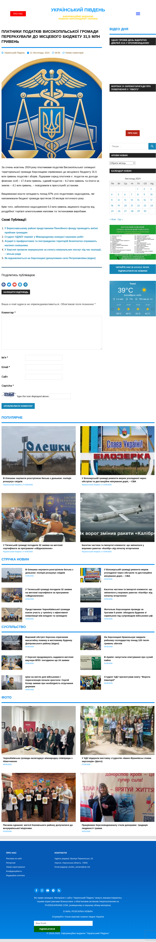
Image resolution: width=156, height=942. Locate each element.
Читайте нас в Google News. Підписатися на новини (133, 269)
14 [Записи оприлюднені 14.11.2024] (132, 199)
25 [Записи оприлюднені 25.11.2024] (112, 211)
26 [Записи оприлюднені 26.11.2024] (119, 211)
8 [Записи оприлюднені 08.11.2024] (138, 194)
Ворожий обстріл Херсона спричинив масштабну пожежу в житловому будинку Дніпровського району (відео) (48, 640)
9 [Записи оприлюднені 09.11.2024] (144, 194)
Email (6, 367)
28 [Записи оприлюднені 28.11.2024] (132, 211)
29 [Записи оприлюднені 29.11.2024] (138, 211)
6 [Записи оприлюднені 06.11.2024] (125, 194)
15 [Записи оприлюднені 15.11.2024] (138, 199)
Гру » (120, 219)
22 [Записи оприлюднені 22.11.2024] (138, 205)
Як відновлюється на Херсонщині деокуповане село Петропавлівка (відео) (50, 258)
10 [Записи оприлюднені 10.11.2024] (151, 194)
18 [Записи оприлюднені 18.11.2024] (112, 205)
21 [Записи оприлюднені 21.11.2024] (132, 205)
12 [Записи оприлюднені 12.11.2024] (119, 199)
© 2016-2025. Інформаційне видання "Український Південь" (78, 933)
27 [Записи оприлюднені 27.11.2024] (125, 211)
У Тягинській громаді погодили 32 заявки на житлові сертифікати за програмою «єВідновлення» (48, 592)
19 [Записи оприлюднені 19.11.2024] (119, 205)
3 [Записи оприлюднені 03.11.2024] (151, 189)
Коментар (9, 312)
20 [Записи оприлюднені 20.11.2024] (125, 205)
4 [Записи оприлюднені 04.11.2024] (111, 194)
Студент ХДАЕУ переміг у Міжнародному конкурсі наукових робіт (44, 237)
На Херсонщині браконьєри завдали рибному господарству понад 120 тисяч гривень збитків (126, 640)
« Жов (113, 219)
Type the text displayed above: (33, 396)
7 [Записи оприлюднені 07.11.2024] (131, 194)
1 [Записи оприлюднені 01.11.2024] (137, 189)
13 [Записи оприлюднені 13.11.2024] (125, 199)
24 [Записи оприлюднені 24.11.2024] (151, 205)
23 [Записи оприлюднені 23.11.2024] (145, 205)
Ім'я (5, 357)
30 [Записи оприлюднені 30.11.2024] (145, 211)
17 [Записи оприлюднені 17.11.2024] (151, 199)
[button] (138, 13)
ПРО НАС (133, 133)
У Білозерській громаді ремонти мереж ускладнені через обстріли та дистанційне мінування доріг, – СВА (128, 572)
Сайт (5, 376)
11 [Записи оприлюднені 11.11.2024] (112, 199)
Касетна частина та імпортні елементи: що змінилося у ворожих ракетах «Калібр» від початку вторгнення (128, 592)
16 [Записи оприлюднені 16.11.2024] (145, 199)
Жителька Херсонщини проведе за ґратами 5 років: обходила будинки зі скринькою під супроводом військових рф (128, 612)
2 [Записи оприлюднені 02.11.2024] (144, 189)
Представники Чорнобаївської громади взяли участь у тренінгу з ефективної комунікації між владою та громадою (47, 612)
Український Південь (78, 9)
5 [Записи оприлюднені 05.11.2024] (118, 194)
